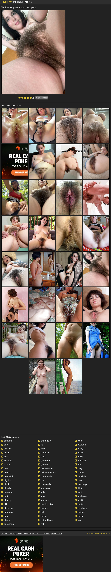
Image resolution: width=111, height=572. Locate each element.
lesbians (43, 500)
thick (78, 488)
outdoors (80, 444)
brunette (6, 492)
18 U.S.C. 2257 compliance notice (47, 533)
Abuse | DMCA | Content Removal (16, 533)
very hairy (81, 508)
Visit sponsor (42, 98)
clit (4, 504)
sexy (78, 468)
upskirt (79, 500)
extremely (44, 441)
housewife (44, 484)
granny (43, 464)
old (41, 524)
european (7, 524)
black (5, 484)
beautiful (7, 476)
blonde (6, 488)
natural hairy (45, 520)
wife (78, 520)
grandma (44, 460)
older (79, 441)
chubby (6, 500)
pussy (79, 452)
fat (40, 444)
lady (41, 492)
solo (78, 480)
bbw (4, 468)
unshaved (81, 496)
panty (79, 448)
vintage (80, 512)
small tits (80, 476)
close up (7, 508)
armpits (6, 448)
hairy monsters (47, 472)
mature (43, 508)
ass (4, 456)
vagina (79, 504)
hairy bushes (46, 468)
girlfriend (44, 452)
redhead (80, 460)
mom (42, 516)
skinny (79, 472)
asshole (6, 460)
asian (5, 452)
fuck (41, 448)
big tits (6, 480)
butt (4, 496)
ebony (5, 520)
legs (41, 496)
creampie (7, 512)
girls (41, 456)
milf (41, 512)
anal (4, 444)
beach (5, 472)
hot (41, 480)
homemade (45, 476)
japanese (44, 488)
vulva (79, 516)
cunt (4, 516)
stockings (81, 484)
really (79, 456)
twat (78, 492)
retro (78, 464)
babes (5, 464)
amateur (6, 441)
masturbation (46, 504)
